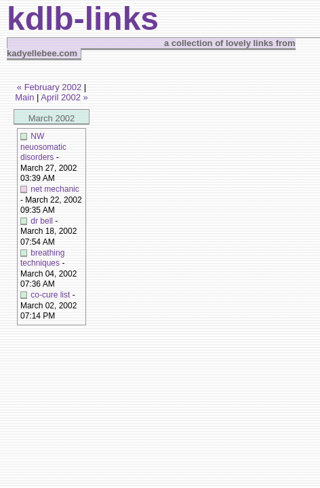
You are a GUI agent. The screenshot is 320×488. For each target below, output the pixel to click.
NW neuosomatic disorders (43, 146)
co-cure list (50, 295)
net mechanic (55, 189)
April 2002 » (64, 97)
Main (24, 97)
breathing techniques (42, 258)
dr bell (42, 221)
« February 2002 (49, 87)
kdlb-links (83, 19)
